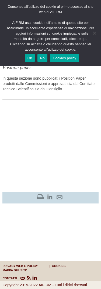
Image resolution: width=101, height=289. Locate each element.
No (42, 58)
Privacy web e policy (20, 266)
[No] (94, 33)
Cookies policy (64, 58)
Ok (29, 58)
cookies (59, 266)
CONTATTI (5, 278)
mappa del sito (14, 270)
